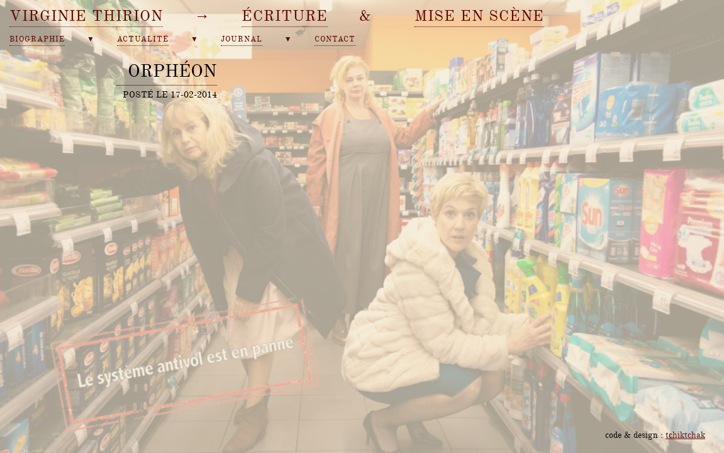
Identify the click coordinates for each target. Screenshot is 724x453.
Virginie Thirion (86, 15)
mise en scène (479, 15)
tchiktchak (685, 434)
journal (241, 39)
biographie (37, 39)
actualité (143, 39)
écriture (285, 15)
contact (335, 39)
